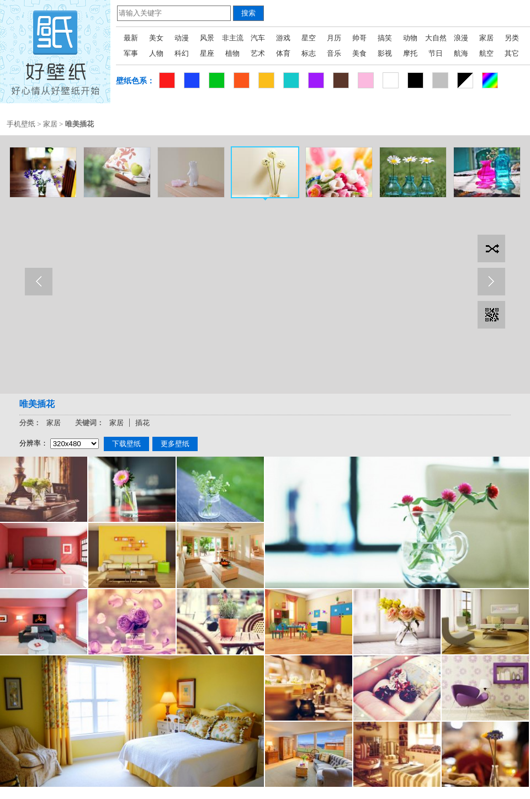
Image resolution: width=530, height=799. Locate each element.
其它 (512, 53)
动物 (410, 38)
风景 (207, 38)
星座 (207, 53)
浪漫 (461, 38)
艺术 (258, 53)
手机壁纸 (21, 124)
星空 (308, 38)
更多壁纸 (175, 444)
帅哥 (359, 38)
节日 (435, 53)
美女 (156, 38)
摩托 (410, 53)
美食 (359, 53)
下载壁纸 (126, 444)
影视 (385, 53)
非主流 (232, 38)
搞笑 (385, 38)
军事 (131, 53)
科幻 (181, 53)
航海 (461, 53)
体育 (283, 53)
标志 (308, 53)
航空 (486, 53)
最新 (131, 38)
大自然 (436, 38)
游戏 (283, 38)
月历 (334, 38)
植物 (232, 53)
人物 (156, 53)
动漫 (181, 38)
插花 (142, 423)
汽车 (258, 38)
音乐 (334, 53)
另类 (512, 38)
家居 (486, 38)
